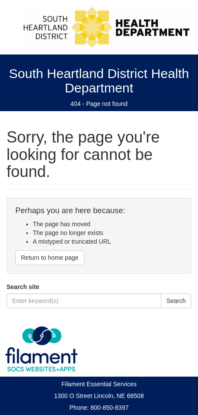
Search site (23, 286)
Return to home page (50, 257)
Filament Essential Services (99, 384)
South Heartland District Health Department (99, 80)
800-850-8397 (109, 407)
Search (176, 300)
